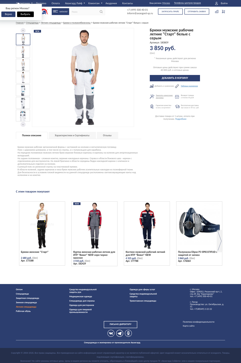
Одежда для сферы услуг (142, 289)
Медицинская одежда (80, 296)
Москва (166, 3)
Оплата (56, 3)
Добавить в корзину (175, 77)
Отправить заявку (197, 11)
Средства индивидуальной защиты (143, 295)
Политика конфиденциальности (198, 321)
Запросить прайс (170, 11)
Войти (224, 3)
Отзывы (107, 135)
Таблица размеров (189, 86)
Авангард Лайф (73, 3)
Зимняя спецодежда (26, 302)
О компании (23, 3)
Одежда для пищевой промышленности (80, 311)
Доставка (41, 3)
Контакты (127, 3)
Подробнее (180, 119)
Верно (8, 14)
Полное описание (31, 135)
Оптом (19, 289)
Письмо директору (120, 324)
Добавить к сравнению (162, 86)
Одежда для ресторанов (81, 305)
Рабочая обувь (23, 311)
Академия (111, 3)
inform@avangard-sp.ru (140, 13)
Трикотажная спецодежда (143, 300)
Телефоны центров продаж (187, 3)
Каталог (64, 11)
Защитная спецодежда (27, 298)
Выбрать (25, 14)
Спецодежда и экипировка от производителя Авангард (112, 342)
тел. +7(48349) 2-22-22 (201, 309)
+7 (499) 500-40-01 (137, 10)
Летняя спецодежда (26, 306)
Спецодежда (22, 293)
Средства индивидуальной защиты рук (83, 291)
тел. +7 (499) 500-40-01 (201, 296)
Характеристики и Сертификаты (72, 135)
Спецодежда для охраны (82, 300)
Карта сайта (188, 325)
